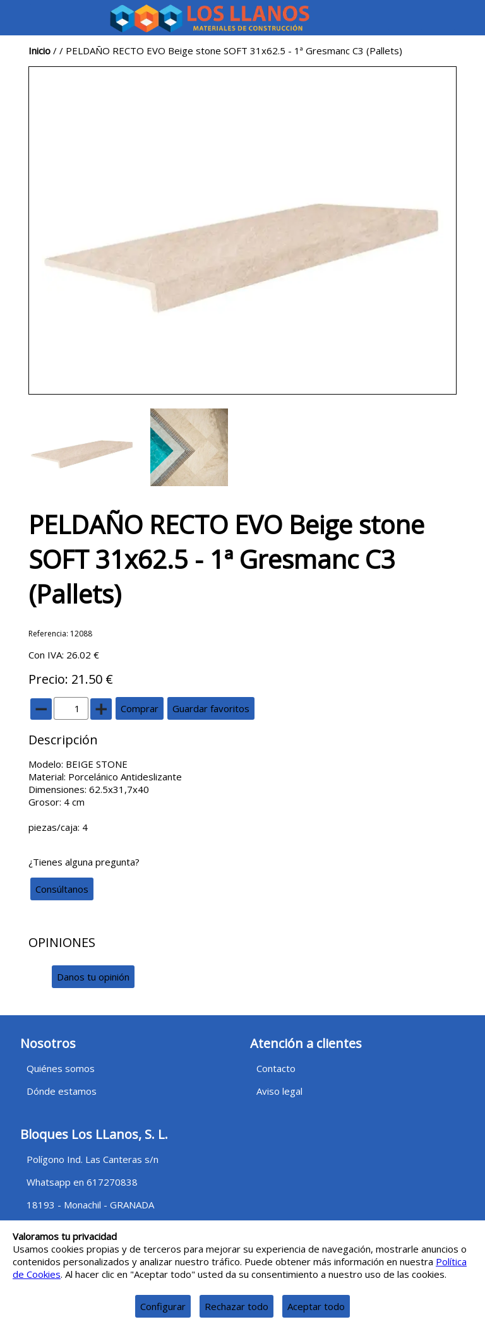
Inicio (39, 50)
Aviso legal (279, 1091)
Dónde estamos (62, 1091)
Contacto (276, 1068)
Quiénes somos (61, 1068)
